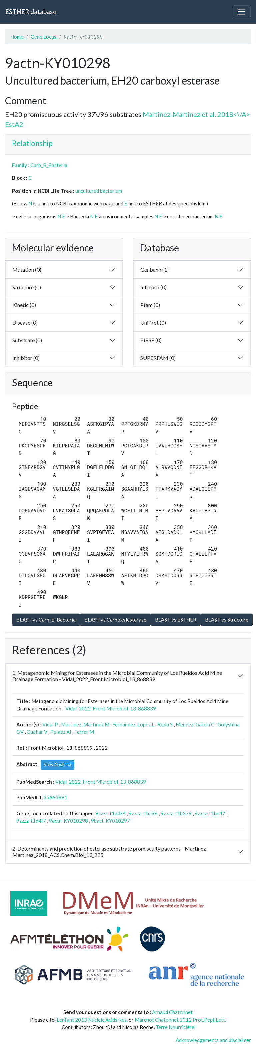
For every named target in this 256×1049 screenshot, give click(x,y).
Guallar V (37, 732)
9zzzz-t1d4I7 (31, 821)
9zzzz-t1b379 (176, 813)
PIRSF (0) (151, 340)
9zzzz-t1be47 (210, 813)
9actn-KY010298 (68, 821)
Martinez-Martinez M (85, 724)
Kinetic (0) (24, 305)
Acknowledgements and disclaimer (213, 1040)
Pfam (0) (150, 305)
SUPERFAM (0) (158, 358)
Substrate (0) (27, 340)
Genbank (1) (154, 269)
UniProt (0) (153, 322)
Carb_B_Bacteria (48, 165)
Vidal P (50, 724)
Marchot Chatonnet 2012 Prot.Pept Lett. (180, 1020)
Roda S (165, 724)
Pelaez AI (60, 732)
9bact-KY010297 (110, 821)
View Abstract (57, 764)
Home (16, 37)
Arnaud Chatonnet (172, 1012)
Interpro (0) (153, 287)
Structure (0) (26, 287)
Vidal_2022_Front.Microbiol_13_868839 (110, 708)
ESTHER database (30, 11)
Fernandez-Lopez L (133, 724)
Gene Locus (43, 37)
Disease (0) (25, 322)
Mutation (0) (26, 269)
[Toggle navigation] (242, 11)
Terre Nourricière (175, 1027)
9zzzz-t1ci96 (143, 813)
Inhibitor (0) (26, 358)
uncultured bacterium (98, 191)
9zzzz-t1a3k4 (110, 813)
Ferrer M (84, 732)
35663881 (55, 797)
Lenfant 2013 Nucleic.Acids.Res (92, 1020)
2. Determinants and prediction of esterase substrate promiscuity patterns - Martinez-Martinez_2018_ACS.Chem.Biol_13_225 (110, 851)
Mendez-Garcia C (195, 724)
